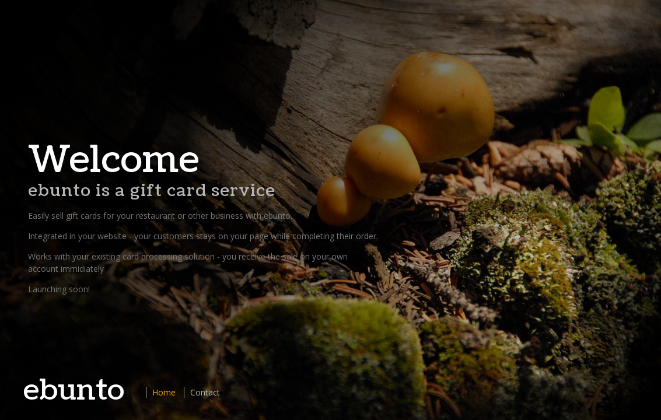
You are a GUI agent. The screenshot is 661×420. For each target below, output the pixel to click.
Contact (205, 392)
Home (164, 392)
